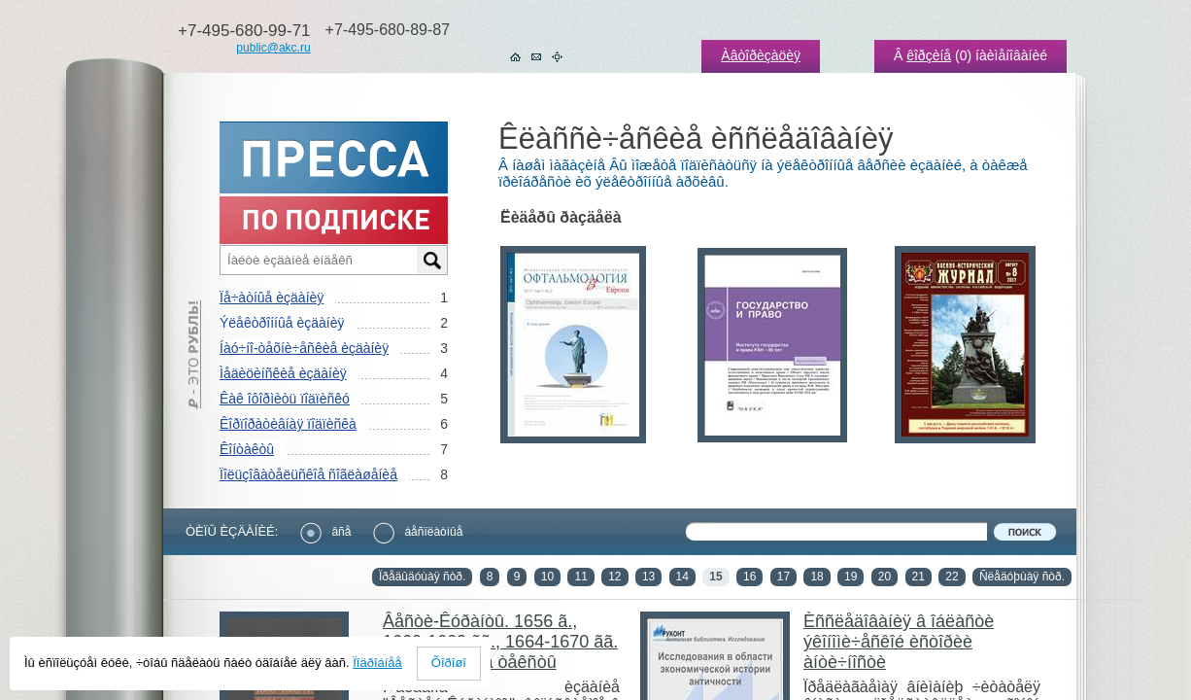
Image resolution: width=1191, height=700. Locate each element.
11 (580, 576)
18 (816, 576)
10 (547, 576)
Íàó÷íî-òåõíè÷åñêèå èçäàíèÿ (304, 348)
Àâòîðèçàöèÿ (760, 55)
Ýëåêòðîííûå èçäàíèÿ (282, 323)
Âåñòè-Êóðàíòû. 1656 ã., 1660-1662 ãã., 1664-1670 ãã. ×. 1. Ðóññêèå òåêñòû (500, 642)
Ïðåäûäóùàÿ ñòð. (422, 576)
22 (951, 576)
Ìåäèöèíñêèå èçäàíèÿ (283, 373)
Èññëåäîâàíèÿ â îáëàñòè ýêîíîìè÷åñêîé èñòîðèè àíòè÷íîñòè (898, 642)
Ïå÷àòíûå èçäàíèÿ (271, 297)
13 (648, 576)
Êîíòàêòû (247, 449)
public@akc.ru (273, 47)
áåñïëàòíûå (417, 532)
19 (850, 576)
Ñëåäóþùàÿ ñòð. (1022, 576)
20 (884, 576)
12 (614, 576)
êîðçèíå (928, 55)
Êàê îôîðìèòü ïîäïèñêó (285, 398)
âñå (325, 532)
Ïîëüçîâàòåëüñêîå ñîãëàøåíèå (308, 474)
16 (749, 576)
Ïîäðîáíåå (377, 662)
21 (918, 576)
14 (682, 576)
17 (783, 576)
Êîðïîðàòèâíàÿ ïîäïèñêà (288, 424)
